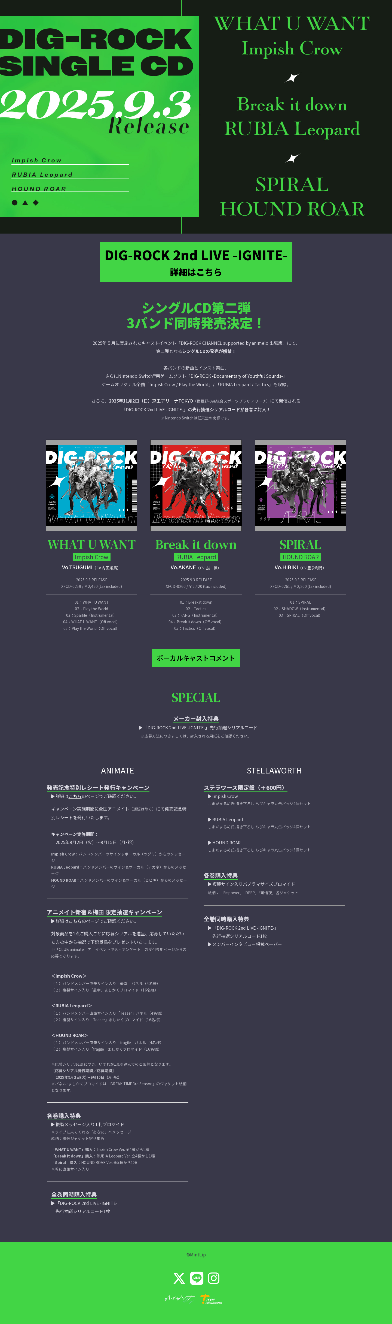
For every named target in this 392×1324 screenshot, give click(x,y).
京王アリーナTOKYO (172, 396)
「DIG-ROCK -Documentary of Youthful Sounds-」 (236, 371)
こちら (75, 787)
